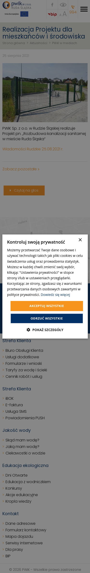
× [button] (80, 240)
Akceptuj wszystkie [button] (47, 306)
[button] (45, 330)
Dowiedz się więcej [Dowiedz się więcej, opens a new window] (55, 294)
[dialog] (45, 286)
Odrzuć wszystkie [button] (46, 318)
